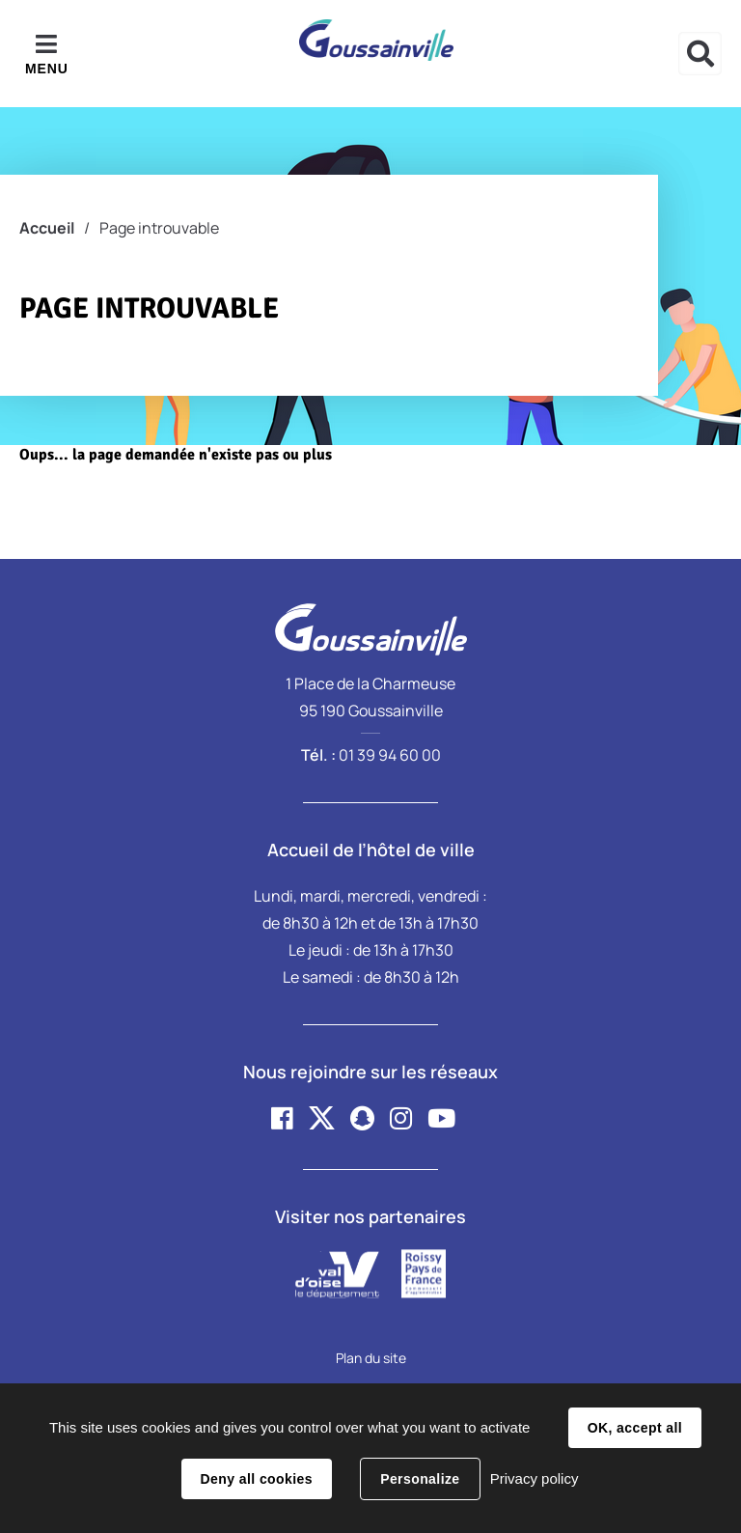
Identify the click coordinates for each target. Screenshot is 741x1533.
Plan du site (371, 1358)
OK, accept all (635, 1427)
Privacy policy (534, 1478)
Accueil (46, 227)
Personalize (419, 1479)
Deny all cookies (257, 1479)
